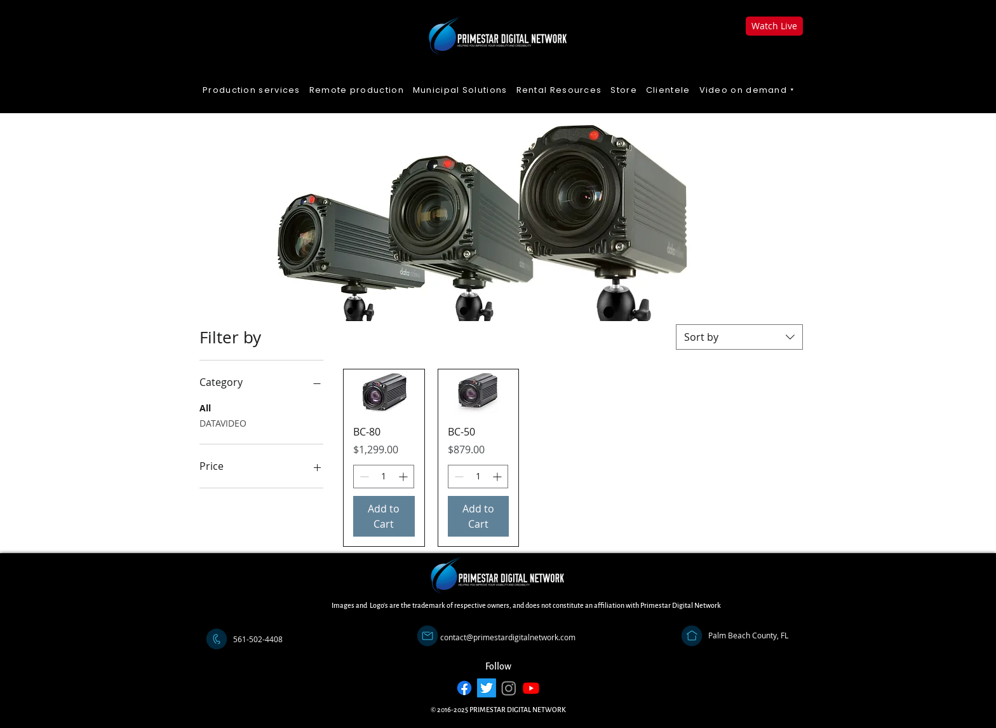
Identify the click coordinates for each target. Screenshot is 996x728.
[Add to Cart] (384, 516)
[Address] (691, 635)
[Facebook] (464, 687)
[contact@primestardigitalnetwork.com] (507, 637)
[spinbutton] (383, 476)
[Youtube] (531, 687)
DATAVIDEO (222, 422)
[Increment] (404, 476)
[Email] (427, 635)
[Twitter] (486, 687)
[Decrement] (363, 476)
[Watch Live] (774, 26)
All (205, 407)
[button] (747, 91)
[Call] (216, 639)
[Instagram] (508, 687)
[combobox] (739, 337)
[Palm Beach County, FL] (748, 635)
